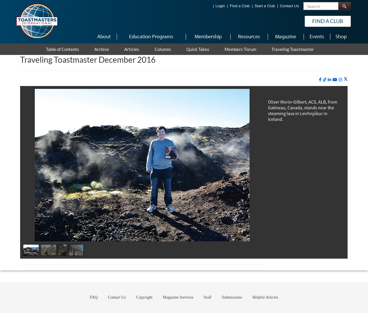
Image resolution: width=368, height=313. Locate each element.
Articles (131, 49)
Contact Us (289, 6)
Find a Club (240, 6)
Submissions (232, 297)
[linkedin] (329, 80)
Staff (207, 297)
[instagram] (340, 80)
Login (220, 6)
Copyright (144, 297)
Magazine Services (178, 297)
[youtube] (335, 80)
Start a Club (264, 6)
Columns (163, 49)
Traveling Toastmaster (292, 49)
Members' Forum (240, 49)
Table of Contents (62, 49)
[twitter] (346, 79)
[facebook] (320, 80)
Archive (101, 49)
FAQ (93, 297)
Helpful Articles (265, 297)
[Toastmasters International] (36, 20)
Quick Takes (197, 49)
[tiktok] (324, 80)
